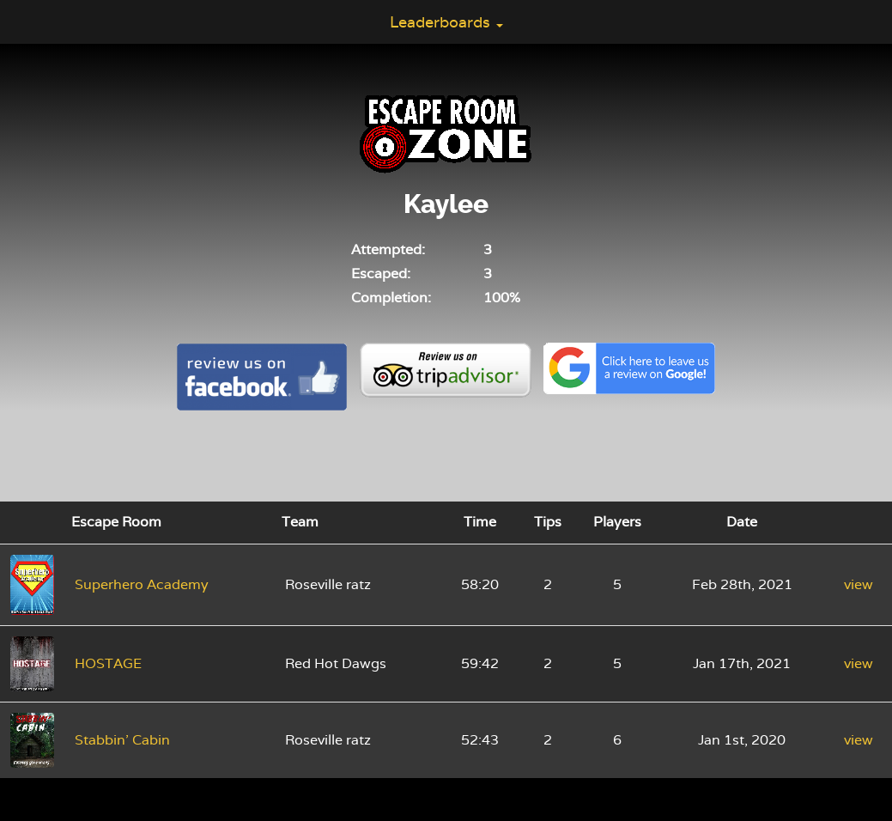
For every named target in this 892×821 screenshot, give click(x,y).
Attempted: (388, 249)
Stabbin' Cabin (122, 740)
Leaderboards (446, 22)
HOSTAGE (108, 663)
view (858, 584)
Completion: (391, 298)
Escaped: (380, 274)
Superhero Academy (142, 584)
